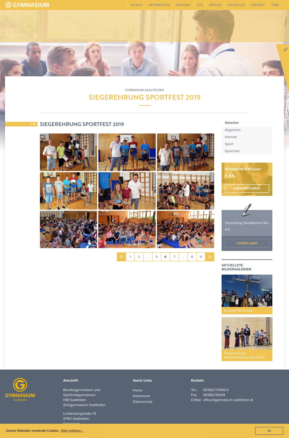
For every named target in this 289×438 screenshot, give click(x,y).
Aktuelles (236, 5)
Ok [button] (269, 430)
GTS (200, 5)
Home (137, 390)
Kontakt (258, 5)
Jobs (275, 5)
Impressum (141, 396)
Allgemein (233, 130)
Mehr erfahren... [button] (72, 430)
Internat (183, 5)
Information (159, 5)
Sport (229, 144)
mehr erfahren (246, 188)
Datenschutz (143, 401)
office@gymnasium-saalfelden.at (228, 400)
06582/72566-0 (216, 390)
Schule (136, 5)
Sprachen (232, 151)
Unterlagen (246, 243)
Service (215, 5)
